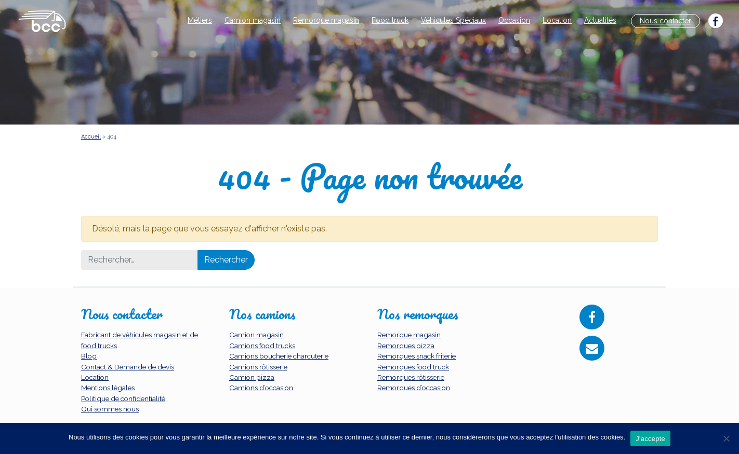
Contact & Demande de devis (127, 367)
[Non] (726, 438)
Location (557, 20)
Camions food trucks (262, 345)
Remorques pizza (405, 345)
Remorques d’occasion (413, 387)
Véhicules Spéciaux (453, 20)
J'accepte (650, 439)
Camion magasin (253, 20)
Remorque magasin (326, 20)
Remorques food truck (413, 367)
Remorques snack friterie (416, 356)
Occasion (514, 20)
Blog (89, 356)
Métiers (200, 20)
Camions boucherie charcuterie (278, 356)
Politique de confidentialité (123, 398)
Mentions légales (108, 387)
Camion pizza (251, 377)
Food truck (390, 20)
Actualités (600, 20)
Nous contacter (665, 21)
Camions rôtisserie (258, 367)
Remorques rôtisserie (410, 377)
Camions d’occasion (261, 387)
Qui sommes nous (110, 409)
